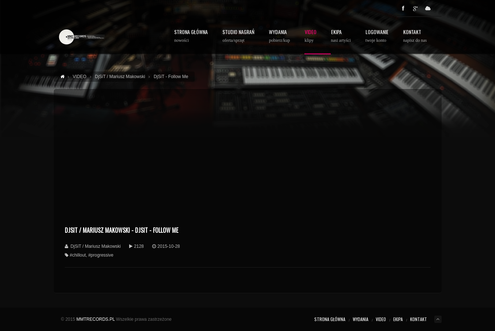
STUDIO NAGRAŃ (238, 36)
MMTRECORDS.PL (95, 319)
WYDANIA (279, 36)
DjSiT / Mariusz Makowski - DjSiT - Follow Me (121, 230)
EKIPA (398, 319)
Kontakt (415, 36)
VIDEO (381, 319)
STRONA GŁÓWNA (191, 36)
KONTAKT (418, 319)
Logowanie (377, 36)
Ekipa (341, 36)
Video (310, 36)
